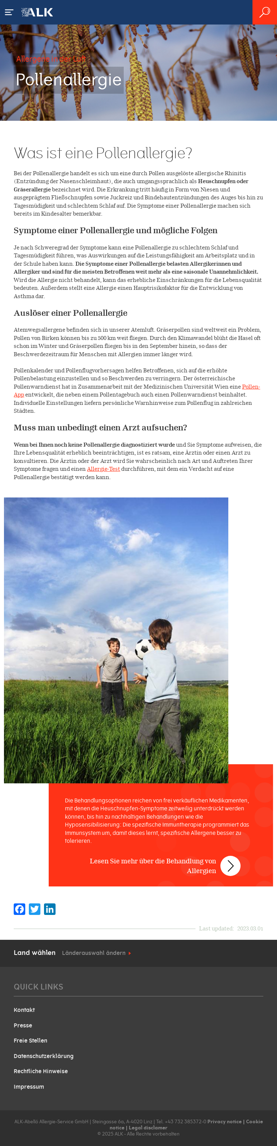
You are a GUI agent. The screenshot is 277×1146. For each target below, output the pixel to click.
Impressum (29, 1087)
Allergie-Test (103, 468)
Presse (23, 1025)
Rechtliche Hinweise (41, 1071)
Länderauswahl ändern (94, 953)
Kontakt (24, 1010)
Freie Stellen (30, 1040)
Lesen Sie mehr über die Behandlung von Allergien (153, 866)
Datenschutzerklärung (44, 1056)
